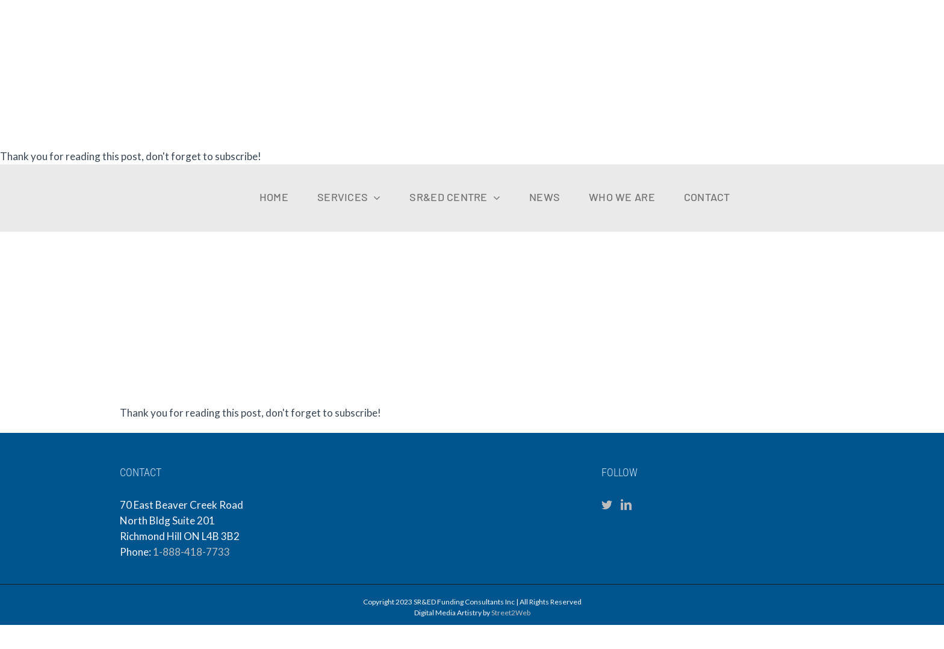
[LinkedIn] (626, 504)
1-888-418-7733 (191, 551)
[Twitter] (606, 504)
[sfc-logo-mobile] (57, 173)
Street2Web (510, 612)
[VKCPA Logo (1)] (839, 181)
